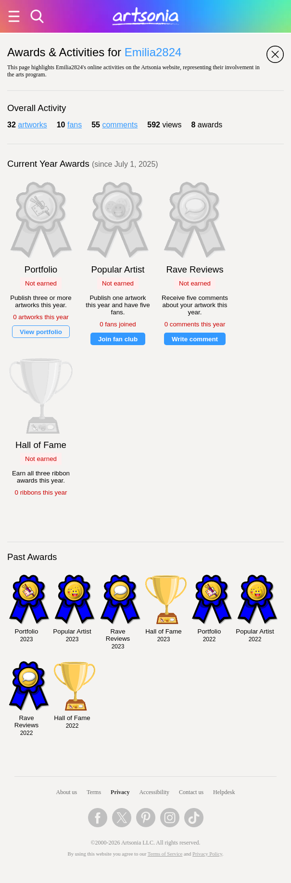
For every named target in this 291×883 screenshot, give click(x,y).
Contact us (191, 792)
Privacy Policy (207, 854)
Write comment (195, 339)
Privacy (120, 792)
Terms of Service (165, 854)
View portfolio (41, 332)
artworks (32, 125)
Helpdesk (224, 792)
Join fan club (118, 339)
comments (120, 125)
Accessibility (154, 792)
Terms (94, 792)
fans (74, 125)
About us (66, 792)
